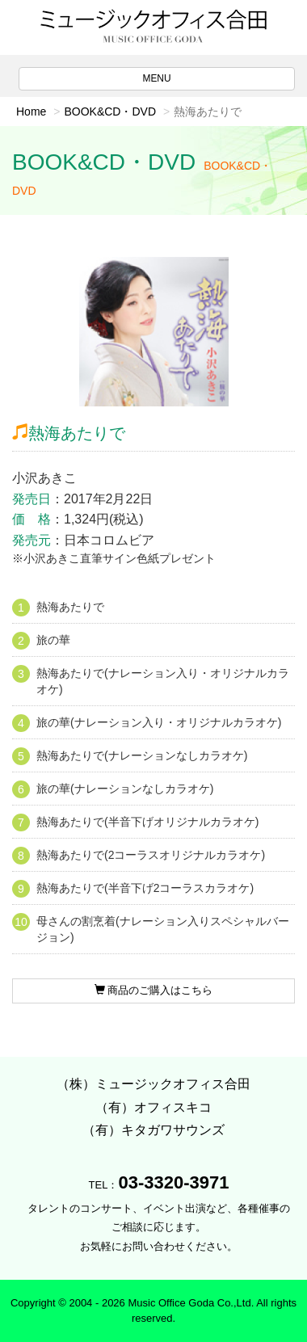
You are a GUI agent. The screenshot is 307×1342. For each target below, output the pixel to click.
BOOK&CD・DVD (110, 111)
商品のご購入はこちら (154, 990)
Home (31, 111)
